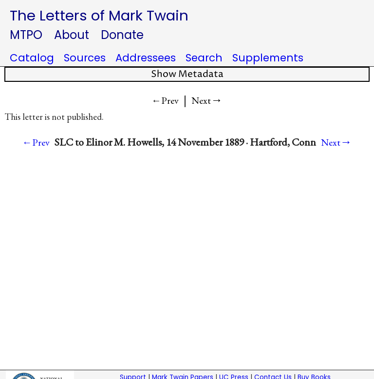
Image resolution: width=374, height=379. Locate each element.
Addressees (145, 58)
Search (204, 58)
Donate (122, 35)
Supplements (267, 58)
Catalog (32, 58)
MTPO (26, 35)
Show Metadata (187, 74)
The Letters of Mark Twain (99, 15)
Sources (85, 58)
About (71, 35)
